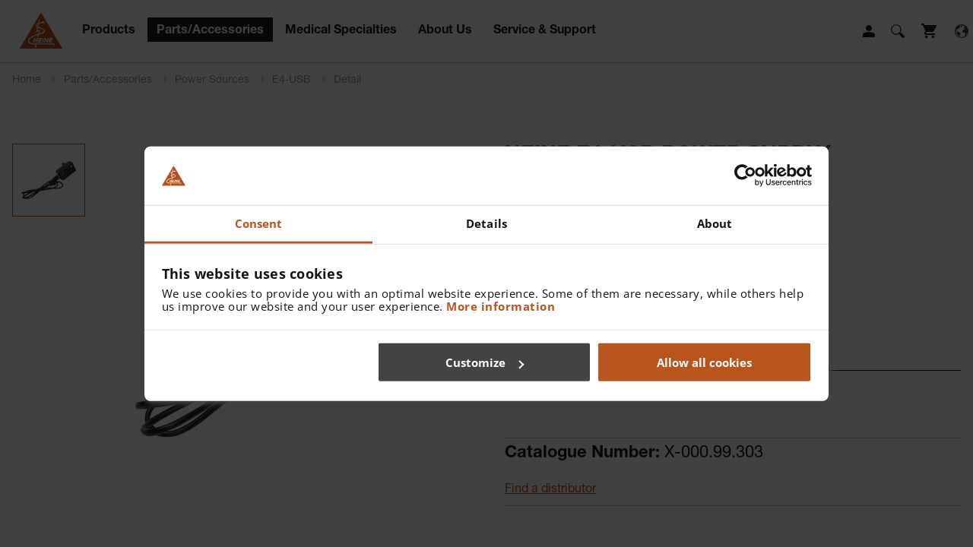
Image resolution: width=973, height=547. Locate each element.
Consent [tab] (259, 223)
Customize (484, 362)
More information (500, 305)
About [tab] (715, 223)
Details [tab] (486, 223)
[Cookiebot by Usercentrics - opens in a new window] (745, 175)
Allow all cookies (704, 362)
